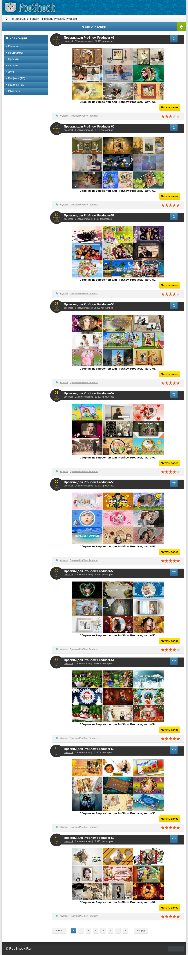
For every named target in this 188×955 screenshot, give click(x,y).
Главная (12, 46)
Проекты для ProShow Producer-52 (89, 837)
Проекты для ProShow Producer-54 (89, 660)
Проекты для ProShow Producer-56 (89, 482)
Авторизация (94, 26)
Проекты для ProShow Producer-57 (89, 393)
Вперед (141, 930)
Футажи (64, 116)
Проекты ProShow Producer (84, 116)
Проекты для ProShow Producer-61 (89, 37)
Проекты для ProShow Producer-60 (89, 126)
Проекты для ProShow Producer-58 (89, 304)
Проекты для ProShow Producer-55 (89, 571)
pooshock (68, 41)
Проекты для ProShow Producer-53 (89, 748)
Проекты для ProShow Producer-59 (89, 215)
